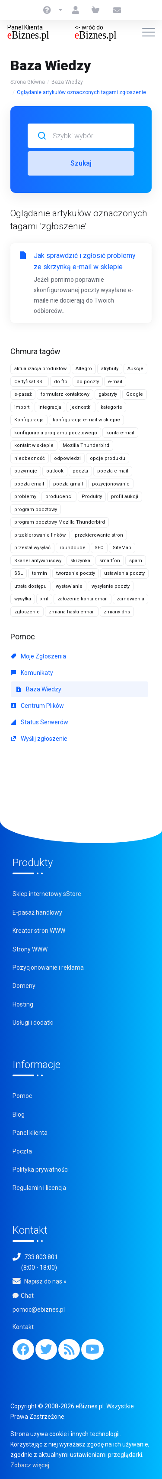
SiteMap (122, 548)
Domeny (24, 985)
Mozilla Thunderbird (86, 445)
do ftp (60, 381)
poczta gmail (68, 484)
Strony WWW (30, 949)
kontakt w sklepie (34, 445)
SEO (99, 548)
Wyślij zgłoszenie (39, 738)
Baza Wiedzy (67, 82)
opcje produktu (107, 458)
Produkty (92, 496)
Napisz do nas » (45, 1281)
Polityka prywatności (41, 1169)
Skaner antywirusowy (37, 561)
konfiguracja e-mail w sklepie (86, 420)
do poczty (87, 381)
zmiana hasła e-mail (72, 612)
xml (44, 599)
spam (135, 561)
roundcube (73, 548)
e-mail (115, 381)
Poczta (22, 1151)
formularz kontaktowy (65, 394)
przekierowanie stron (99, 535)
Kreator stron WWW (39, 930)
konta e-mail (120, 433)
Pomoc (22, 1095)
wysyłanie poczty (111, 586)
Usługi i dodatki (33, 1022)
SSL (18, 573)
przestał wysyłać (32, 548)
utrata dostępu (30, 586)
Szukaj (81, 163)
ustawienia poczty (124, 573)
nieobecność (29, 458)
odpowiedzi (67, 458)
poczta (80, 471)
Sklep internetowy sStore (47, 893)
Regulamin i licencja (39, 1187)
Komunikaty (32, 672)
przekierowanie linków (40, 535)
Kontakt (23, 1326)
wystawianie (69, 586)
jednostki (81, 407)
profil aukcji (124, 496)
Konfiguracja (29, 420)
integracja (49, 407)
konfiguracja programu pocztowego (55, 433)
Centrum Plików (37, 705)
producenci (59, 496)
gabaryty (107, 394)
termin (39, 573)
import (21, 407)
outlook (55, 471)
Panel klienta (30, 1132)
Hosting (23, 1004)
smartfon (109, 561)
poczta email (29, 484)
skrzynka (80, 561)
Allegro (84, 368)
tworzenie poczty (75, 573)
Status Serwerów (39, 722)
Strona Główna (27, 82)
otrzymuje (25, 471)
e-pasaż (23, 394)
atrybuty (109, 368)
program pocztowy (35, 509)
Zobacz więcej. (30, 1465)
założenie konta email (82, 599)
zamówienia (130, 599)
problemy (25, 496)
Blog (19, 1114)
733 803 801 (41, 1257)
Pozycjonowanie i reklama (48, 967)
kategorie (111, 407)
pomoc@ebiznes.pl (39, 1309)
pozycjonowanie (111, 484)
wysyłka (22, 599)
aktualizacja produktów (40, 368)
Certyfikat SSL (29, 381)
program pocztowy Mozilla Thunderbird (59, 522)
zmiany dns (117, 612)
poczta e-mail (112, 471)
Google (134, 394)
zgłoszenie (27, 612)
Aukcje (135, 368)
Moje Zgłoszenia (38, 656)
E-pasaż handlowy (37, 912)
